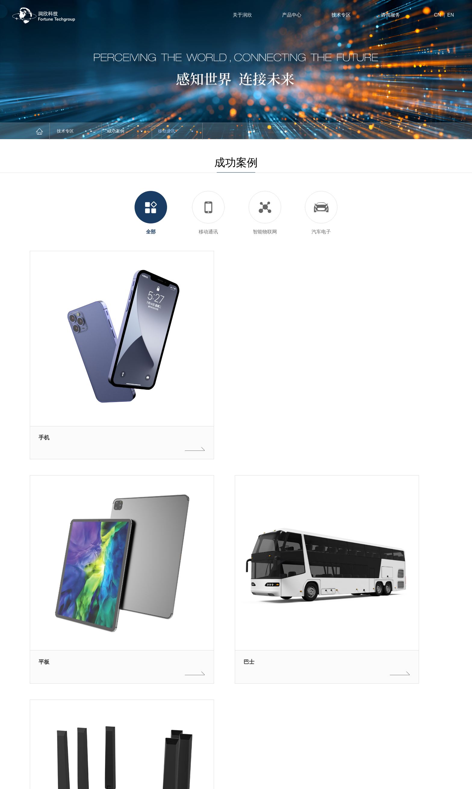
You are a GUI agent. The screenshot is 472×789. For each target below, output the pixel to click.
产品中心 (291, 14)
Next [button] (154, 742)
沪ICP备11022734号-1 (35, 781)
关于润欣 (242, 14)
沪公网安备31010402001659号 (158, 781)
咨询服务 (390, 14)
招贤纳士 (269, 712)
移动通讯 (175, 131)
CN (437, 15)
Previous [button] (154, 721)
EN (450, 15)
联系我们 (269, 740)
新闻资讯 (221, 754)
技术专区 (341, 14)
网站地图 (447, 781)
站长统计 (401, 781)
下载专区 (221, 740)
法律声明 (422, 781)
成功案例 (125, 131)
